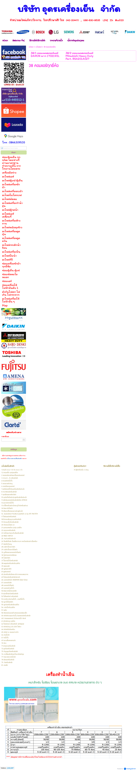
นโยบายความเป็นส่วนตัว (14, 458)
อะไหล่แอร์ (39, 47)
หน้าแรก (31, 47)
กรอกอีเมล (5, 436)
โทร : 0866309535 (13, 142)
